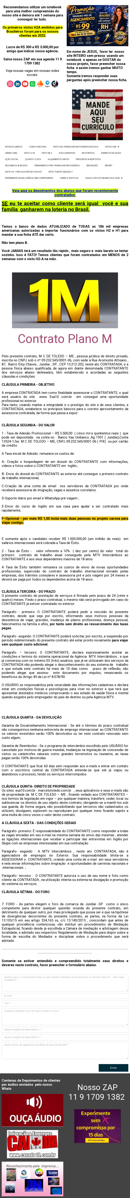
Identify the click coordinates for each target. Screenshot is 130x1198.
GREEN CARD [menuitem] (11, 153)
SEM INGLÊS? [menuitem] (92, 165)
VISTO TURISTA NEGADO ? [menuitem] (60, 171)
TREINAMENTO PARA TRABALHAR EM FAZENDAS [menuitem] (57, 165)
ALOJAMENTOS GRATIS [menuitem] (58, 159)
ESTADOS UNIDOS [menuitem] (13, 146)
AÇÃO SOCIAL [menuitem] (11, 159)
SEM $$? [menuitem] (108, 165)
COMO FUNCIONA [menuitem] (37, 146)
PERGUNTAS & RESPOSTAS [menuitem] (88, 159)
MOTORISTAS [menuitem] (88, 153)
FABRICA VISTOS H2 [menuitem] (69, 178)
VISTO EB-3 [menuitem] (47, 153)
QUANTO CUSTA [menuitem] (33, 159)
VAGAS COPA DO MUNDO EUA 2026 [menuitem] (102, 178)
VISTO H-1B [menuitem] (29, 153)
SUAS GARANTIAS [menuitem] (67, 153)
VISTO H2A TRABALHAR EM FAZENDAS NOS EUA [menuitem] (75, 146)
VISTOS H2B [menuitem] (110, 146)
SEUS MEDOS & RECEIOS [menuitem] (16, 165)
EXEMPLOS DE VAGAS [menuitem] (111, 153)
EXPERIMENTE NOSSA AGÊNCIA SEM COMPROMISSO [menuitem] (29, 178)
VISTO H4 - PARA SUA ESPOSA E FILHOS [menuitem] (23, 171)
